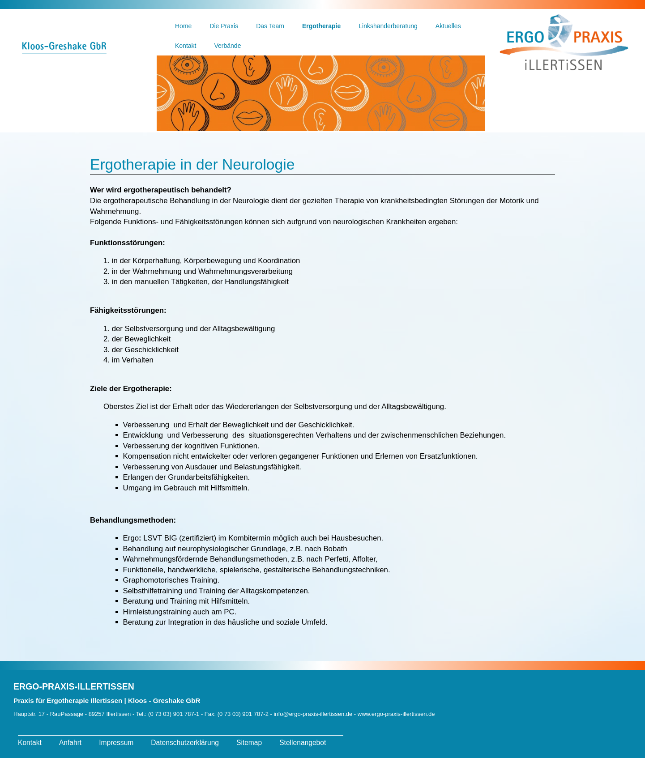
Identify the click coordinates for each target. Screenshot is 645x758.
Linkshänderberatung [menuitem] (388, 26)
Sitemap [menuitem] (249, 742)
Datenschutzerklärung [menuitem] (185, 742)
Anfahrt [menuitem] (70, 742)
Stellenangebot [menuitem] (302, 742)
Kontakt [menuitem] (185, 45)
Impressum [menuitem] (116, 742)
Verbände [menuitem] (227, 45)
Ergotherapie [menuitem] (321, 26)
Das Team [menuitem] (270, 26)
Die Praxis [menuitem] (223, 26)
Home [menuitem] (183, 26)
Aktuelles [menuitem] (448, 26)
